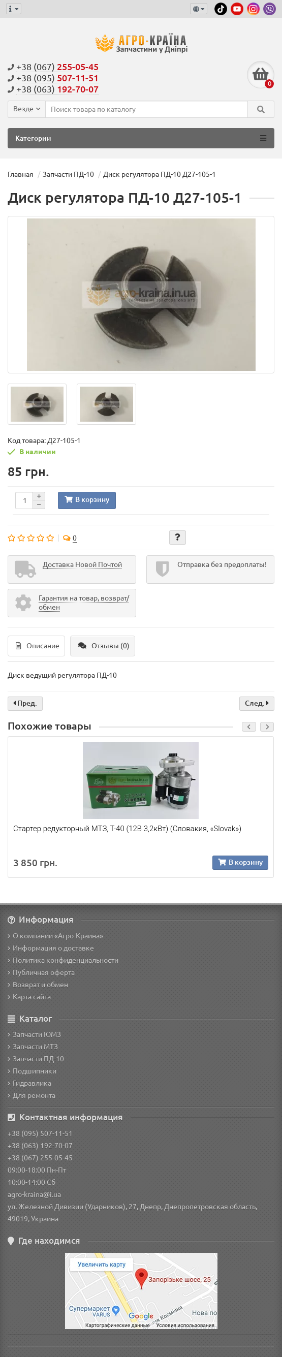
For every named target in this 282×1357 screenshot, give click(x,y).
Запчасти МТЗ (33, 1047)
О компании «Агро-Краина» (55, 936)
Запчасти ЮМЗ (34, 1034)
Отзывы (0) (104, 646)
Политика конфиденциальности (63, 960)
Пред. (25, 703)
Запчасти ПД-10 (36, 1059)
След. (257, 703)
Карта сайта (29, 997)
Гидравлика (29, 1083)
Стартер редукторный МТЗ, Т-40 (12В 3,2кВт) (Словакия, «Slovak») (127, 828)
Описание (37, 646)
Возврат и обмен (38, 985)
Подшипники (32, 1071)
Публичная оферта (41, 972)
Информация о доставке (51, 948)
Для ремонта (31, 1095)
